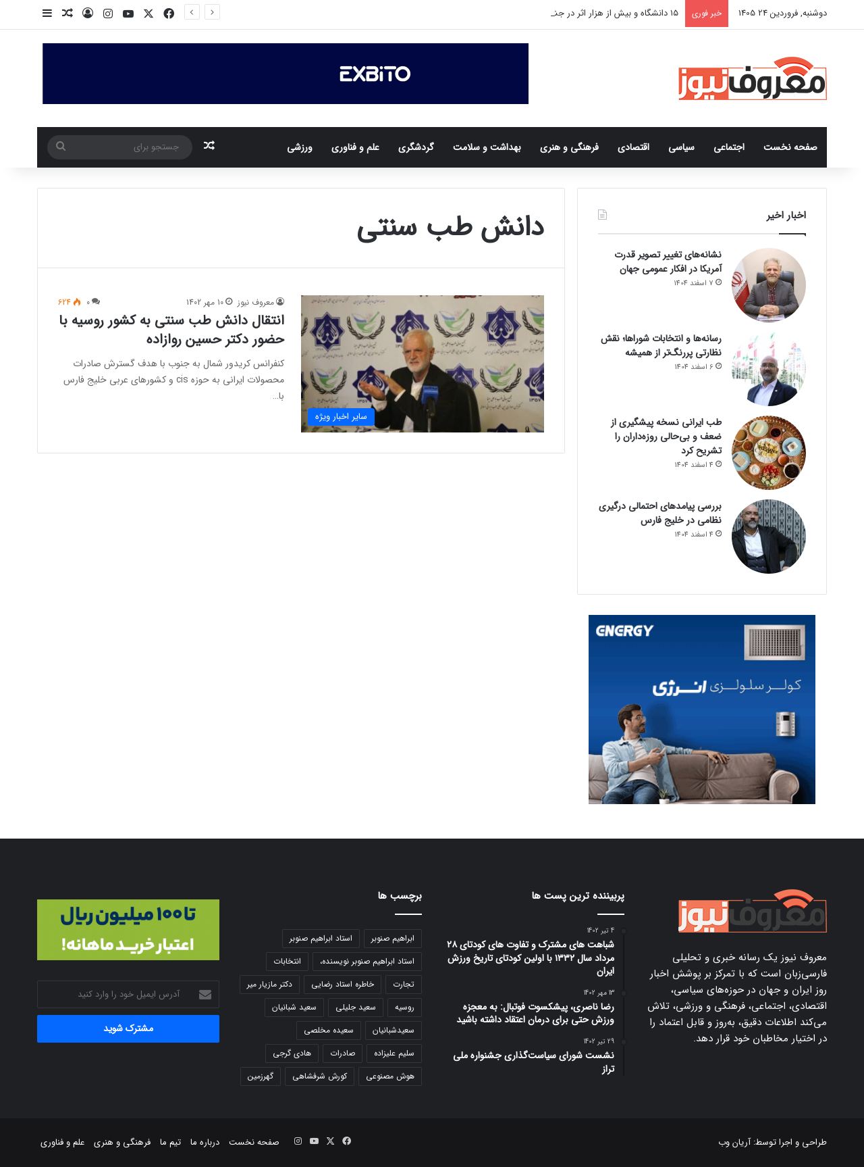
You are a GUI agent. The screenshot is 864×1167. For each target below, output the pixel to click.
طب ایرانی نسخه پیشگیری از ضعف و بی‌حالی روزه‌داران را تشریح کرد (666, 436)
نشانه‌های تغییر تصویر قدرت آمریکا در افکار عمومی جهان (668, 261)
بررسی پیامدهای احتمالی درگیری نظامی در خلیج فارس (660, 513)
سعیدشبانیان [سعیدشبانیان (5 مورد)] (393, 1030)
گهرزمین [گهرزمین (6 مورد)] (260, 1076)
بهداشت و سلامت (487, 147)
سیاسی (681, 147)
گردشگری (416, 147)
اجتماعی (729, 147)
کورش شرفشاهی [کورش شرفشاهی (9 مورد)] (319, 1076)
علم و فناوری (355, 147)
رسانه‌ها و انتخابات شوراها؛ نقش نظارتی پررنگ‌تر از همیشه (661, 345)
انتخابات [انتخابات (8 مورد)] (287, 961)
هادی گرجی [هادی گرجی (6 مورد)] (292, 1053)
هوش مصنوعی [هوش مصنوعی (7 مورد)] (390, 1076)
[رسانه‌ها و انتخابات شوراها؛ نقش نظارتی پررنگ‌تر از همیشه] (769, 369)
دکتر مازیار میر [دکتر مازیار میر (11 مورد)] (269, 984)
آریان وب (734, 1142)
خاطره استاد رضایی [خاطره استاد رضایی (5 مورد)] (342, 984)
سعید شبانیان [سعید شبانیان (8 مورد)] (294, 1007)
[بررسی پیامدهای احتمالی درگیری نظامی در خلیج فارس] (769, 536)
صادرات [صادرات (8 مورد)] (342, 1053)
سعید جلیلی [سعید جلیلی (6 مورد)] (355, 1007)
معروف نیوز (256, 302)
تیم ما (170, 1142)
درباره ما (204, 1142)
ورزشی (300, 147)
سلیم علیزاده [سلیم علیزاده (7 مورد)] (394, 1053)
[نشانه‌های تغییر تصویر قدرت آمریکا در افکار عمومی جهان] (769, 285)
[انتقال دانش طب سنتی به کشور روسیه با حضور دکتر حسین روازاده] (422, 363)
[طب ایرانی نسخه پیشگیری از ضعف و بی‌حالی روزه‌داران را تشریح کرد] (769, 453)
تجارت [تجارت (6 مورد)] (403, 984)
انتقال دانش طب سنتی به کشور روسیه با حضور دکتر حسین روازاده (171, 330)
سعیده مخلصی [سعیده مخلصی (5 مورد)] (329, 1030)
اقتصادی (633, 147)
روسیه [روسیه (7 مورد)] (404, 1007)
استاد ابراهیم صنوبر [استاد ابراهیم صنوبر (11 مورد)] (321, 938)
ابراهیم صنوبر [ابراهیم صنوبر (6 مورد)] (392, 938)
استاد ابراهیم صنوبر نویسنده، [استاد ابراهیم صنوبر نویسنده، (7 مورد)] (367, 961)
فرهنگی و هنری (569, 147)
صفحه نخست (790, 147)
